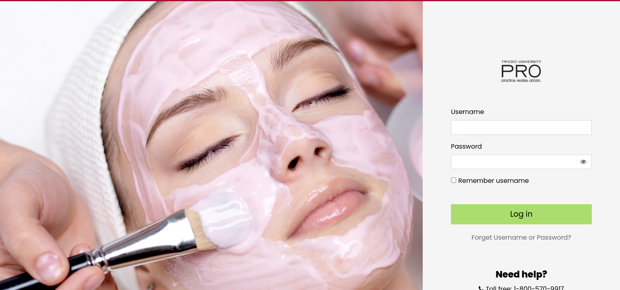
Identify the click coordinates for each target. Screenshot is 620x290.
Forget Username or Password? (521, 237)
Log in (521, 214)
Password (466, 146)
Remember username (493, 180)
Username (467, 111)
